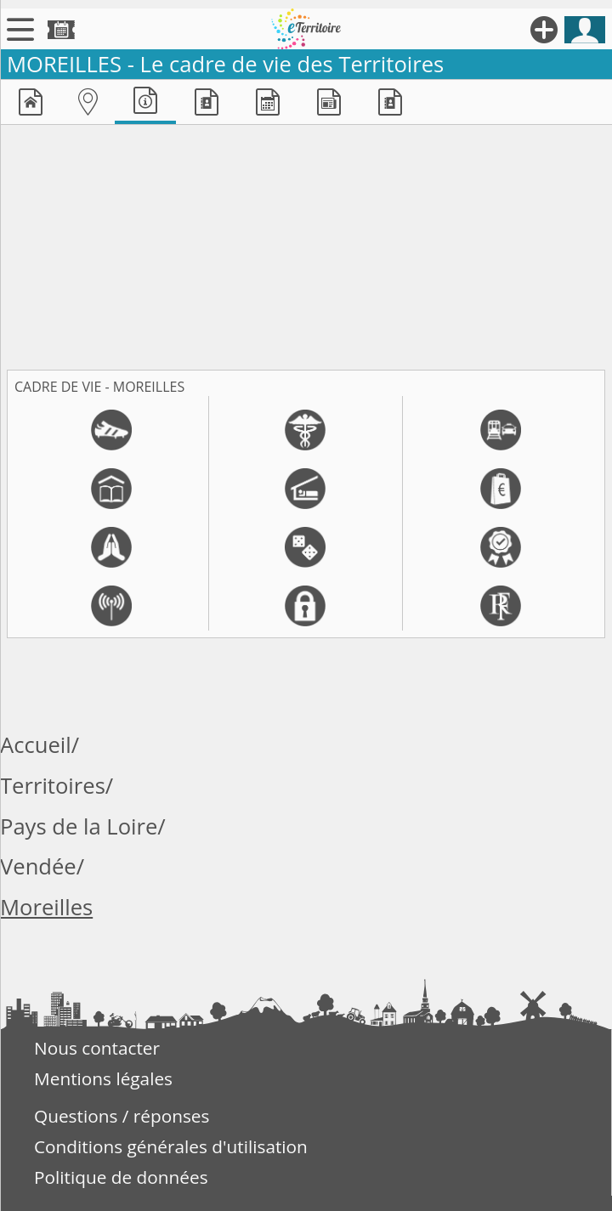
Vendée (38, 866)
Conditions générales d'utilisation (171, 1146)
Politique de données (121, 1177)
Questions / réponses (121, 1116)
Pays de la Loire (78, 826)
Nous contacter (97, 1048)
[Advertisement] (306, 244)
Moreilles (46, 907)
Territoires (52, 786)
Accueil (35, 745)
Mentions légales (103, 1078)
